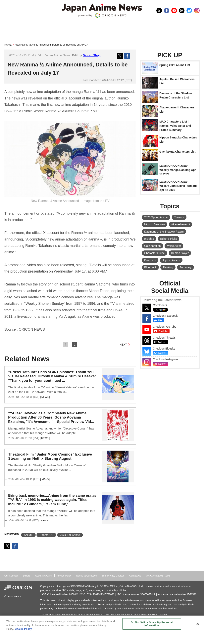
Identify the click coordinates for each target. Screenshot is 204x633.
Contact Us (135, 575)
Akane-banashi (180, 224)
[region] (102, 624)
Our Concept (11, 575)
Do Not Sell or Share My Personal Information (152, 624)
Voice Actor (174, 245)
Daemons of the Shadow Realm (164, 231)
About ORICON (43, 575)
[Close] (197, 623)
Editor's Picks (168, 238)
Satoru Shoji (91, 55)
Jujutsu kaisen (171, 260)
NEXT (123, 344)
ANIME (28, 535)
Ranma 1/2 (46, 535)
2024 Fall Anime (70, 535)
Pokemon (150, 260)
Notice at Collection (86, 575)
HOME (8, 44)
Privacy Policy (64, 575)
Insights (149, 238)
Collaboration (152, 245)
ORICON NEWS (32, 329)
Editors (26, 575)
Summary (185, 267)
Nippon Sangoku (154, 224)
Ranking (168, 267)
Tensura (179, 217)
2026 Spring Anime (156, 217)
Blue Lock (150, 267)
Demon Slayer (180, 253)
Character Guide (154, 253)
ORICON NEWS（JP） (158, 575)
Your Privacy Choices (113, 575)
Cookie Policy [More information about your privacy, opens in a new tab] (23, 628)
